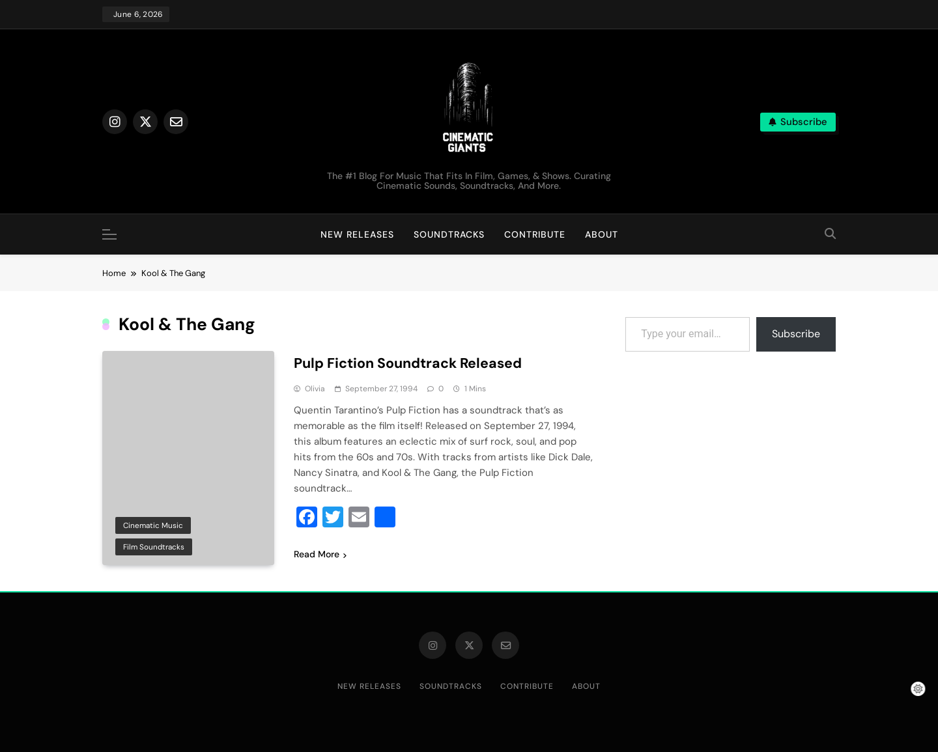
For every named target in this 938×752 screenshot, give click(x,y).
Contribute (534, 234)
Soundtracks (449, 234)
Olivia (315, 389)
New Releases (357, 234)
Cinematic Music (153, 525)
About (601, 234)
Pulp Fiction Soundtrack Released (411, 363)
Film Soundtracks (153, 547)
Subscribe (796, 334)
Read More (320, 554)
